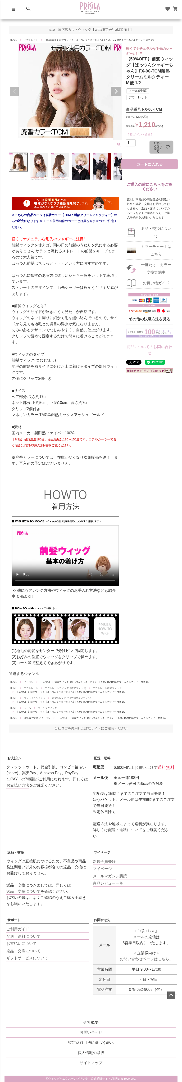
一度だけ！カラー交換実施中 (156, 268)
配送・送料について (125, 830)
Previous (14, 91)
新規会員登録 (104, 862)
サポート (14, 920)
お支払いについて (21, 944)
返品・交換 (15, 852)
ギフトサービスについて (27, 958)
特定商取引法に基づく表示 (91, 1043)
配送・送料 (102, 758)
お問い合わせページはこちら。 (146, 959)
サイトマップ (91, 1063)
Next (116, 91)
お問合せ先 (102, 920)
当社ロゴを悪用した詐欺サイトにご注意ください (91, 728)
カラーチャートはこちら (156, 250)
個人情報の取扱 (91, 1053)
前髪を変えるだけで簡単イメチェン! (71, 698)
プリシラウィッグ (47, 708)
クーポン (28, 682)
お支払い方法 (17, 785)
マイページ (102, 852)
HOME (13, 40)
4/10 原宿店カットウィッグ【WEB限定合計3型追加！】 (91, 30)
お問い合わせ (91, 1032)
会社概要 (91, 1022)
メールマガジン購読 (110, 876)
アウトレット (31, 40)
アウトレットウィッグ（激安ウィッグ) (65, 688)
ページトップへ (171, 995)
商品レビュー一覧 (108, 883)
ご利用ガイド (17, 929)
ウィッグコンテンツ (34, 698)
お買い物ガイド (156, 283)
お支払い (14, 758)
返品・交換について (156, 232)
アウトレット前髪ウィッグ (107, 688)
